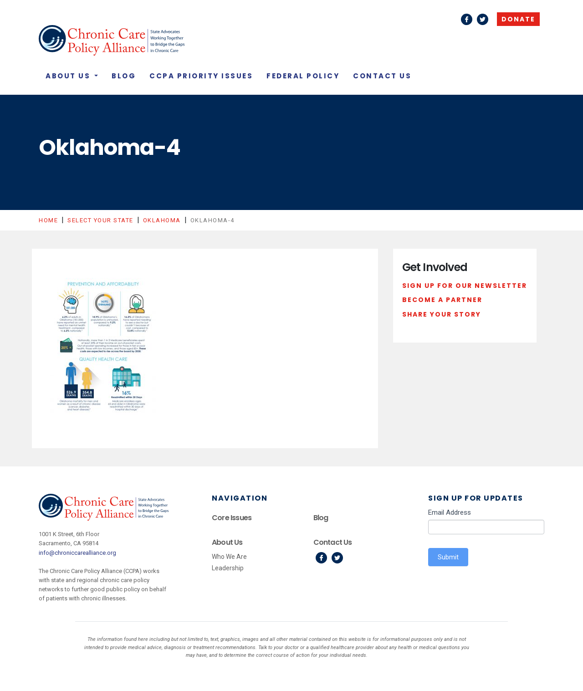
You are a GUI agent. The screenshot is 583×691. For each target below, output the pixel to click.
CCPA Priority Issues (201, 76)
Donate (518, 19)
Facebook (466, 19)
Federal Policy (302, 76)
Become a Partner (442, 299)
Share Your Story (441, 314)
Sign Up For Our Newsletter (464, 285)
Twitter (482, 19)
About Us (69, 76)
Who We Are (229, 556)
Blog (124, 76)
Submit (448, 557)
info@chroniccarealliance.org (77, 552)
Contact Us (382, 76)
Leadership (228, 568)
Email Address (449, 512)
